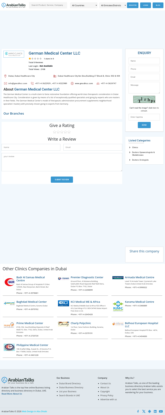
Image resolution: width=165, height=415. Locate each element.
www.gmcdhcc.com (84, 83)
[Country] (83, 5)
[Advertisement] (79, 31)
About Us (104, 387)
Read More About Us (12, 393)
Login (145, 5)
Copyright (105, 391)
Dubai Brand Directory (70, 383)
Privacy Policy (106, 395)
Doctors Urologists (140, 160)
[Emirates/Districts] (112, 5)
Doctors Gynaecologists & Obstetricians (143, 153)
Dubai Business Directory (71, 387)
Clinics (135, 147)
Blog (158, 5)
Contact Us (105, 383)
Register (132, 5)
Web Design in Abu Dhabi (34, 411)
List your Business (67, 391)
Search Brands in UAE (69, 395)
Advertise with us (108, 399)
